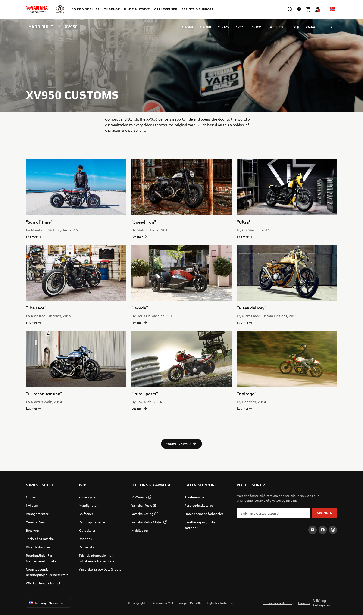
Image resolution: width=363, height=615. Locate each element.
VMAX (310, 27)
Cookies (304, 603)
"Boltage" (246, 393)
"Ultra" (244, 222)
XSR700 (205, 27)
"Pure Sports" (144, 393)
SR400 (294, 27)
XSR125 (223, 27)
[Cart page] (308, 9)
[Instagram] (333, 530)
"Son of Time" (39, 222)
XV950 (240, 27)
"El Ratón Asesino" (44, 393)
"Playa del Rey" (251, 307)
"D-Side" (139, 307)
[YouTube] (312, 530)
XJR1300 (276, 27)
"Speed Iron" (143, 222)
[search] (289, 9)
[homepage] (37, 9)
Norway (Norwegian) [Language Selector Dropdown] (47, 603)
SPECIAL (328, 27)
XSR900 (187, 27)
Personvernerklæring (278, 603)
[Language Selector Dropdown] (332, 9)
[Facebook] (323, 530)
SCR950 (257, 27)
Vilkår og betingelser (321, 602)
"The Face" (36, 307)
